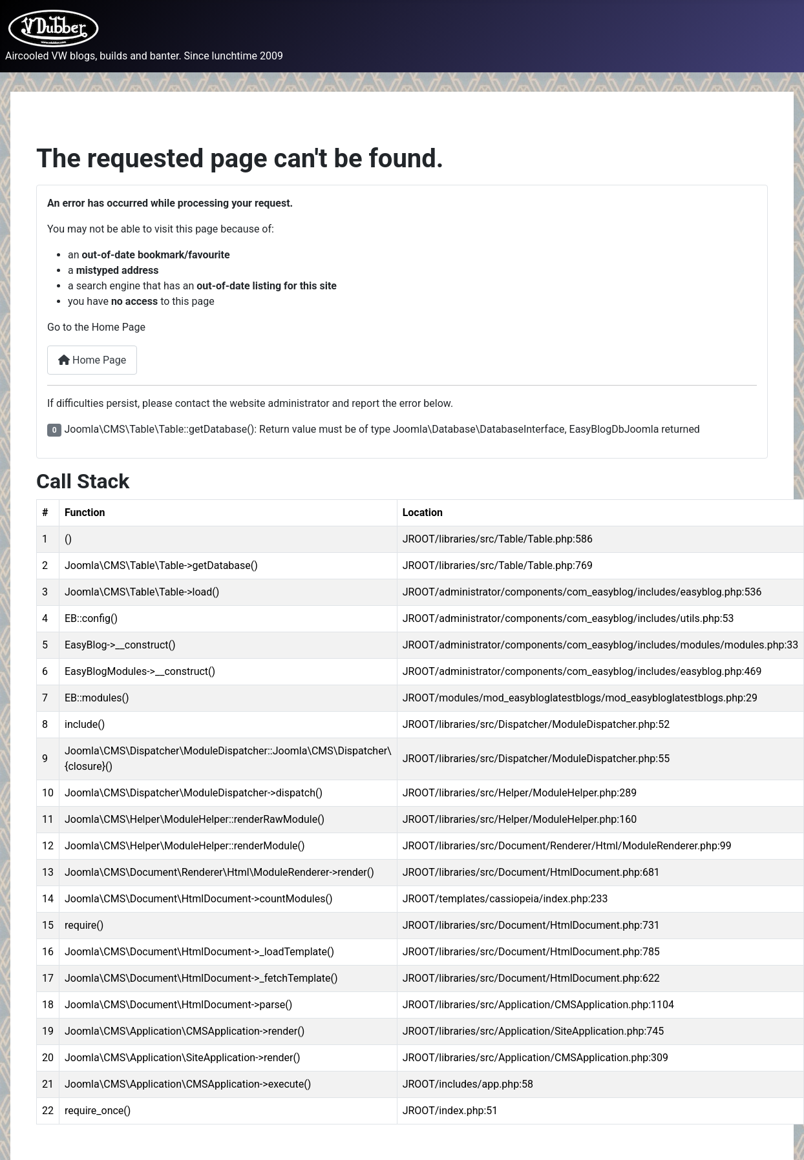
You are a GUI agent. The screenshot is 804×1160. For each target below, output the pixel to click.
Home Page (92, 360)
